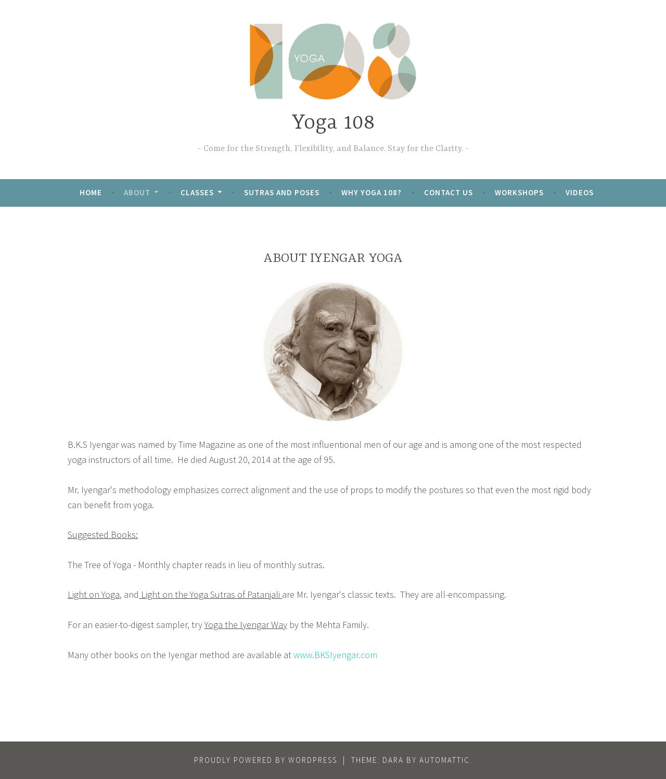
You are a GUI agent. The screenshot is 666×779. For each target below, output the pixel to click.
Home (91, 192)
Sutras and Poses (281, 192)
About (137, 192)
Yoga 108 (333, 123)
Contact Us (448, 192)
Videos (580, 192)
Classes (197, 192)
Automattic (444, 760)
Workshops (519, 192)
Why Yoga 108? (371, 192)
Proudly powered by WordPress (265, 760)
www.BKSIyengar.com (335, 655)
